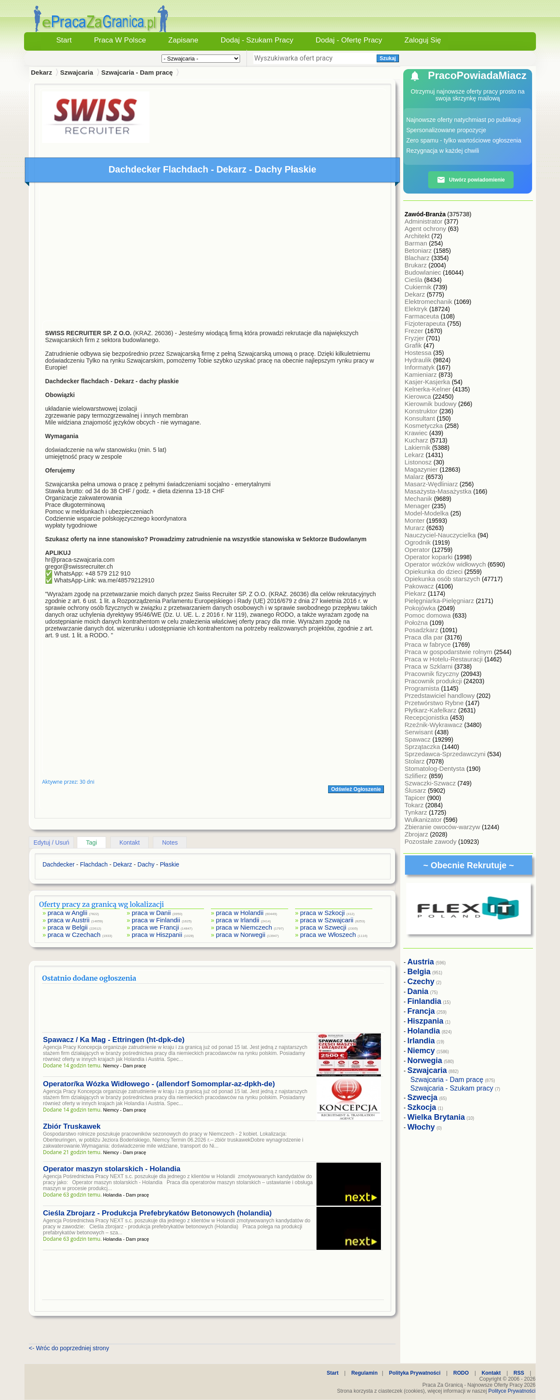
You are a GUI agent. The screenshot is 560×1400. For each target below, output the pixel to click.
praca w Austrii (69, 920)
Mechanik (419, 498)
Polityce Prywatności (512, 1391)
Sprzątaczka (423, 746)
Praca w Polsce (120, 40)
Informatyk (420, 367)
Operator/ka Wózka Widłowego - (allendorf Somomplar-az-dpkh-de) (159, 1084)
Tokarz (415, 805)
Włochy (421, 1127)
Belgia (419, 971)
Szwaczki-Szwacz (431, 783)
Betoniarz (419, 250)
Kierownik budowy (431, 403)
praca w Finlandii (156, 920)
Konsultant (421, 418)
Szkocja (422, 1107)
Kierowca (419, 396)
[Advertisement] (213, 254)
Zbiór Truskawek (71, 1126)
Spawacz (418, 739)
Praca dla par (424, 637)
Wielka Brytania (436, 1117)
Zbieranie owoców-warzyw (443, 826)
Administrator (424, 221)
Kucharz (417, 440)
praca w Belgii (68, 927)
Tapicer (416, 797)
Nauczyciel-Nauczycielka (441, 535)
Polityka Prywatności (415, 1373)
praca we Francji (155, 927)
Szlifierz (417, 775)
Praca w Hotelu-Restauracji (444, 659)
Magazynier (422, 469)
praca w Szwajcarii (326, 920)
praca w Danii (151, 912)
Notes (170, 842)
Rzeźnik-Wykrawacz (434, 724)
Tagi (91, 842)
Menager (418, 505)
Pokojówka (421, 608)
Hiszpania (426, 1021)
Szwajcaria (76, 72)
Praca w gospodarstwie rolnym (449, 651)
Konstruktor (422, 411)
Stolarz (415, 761)
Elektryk (417, 308)
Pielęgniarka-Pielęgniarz (440, 600)
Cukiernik (419, 287)
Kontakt (129, 842)
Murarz (415, 527)
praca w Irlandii (237, 920)
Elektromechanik (429, 301)
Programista (423, 688)
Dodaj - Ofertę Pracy (349, 40)
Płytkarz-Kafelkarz (431, 710)
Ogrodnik (418, 542)
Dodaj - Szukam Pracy (257, 40)
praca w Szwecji (323, 927)
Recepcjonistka (427, 717)
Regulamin (364, 1373)
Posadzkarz (422, 629)
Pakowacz (420, 586)
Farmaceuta (423, 316)
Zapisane (183, 40)
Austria (421, 962)
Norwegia (425, 1060)
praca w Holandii (240, 912)
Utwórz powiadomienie (471, 180)
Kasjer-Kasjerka (428, 381)
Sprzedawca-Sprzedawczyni (446, 754)
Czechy (421, 981)
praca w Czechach (74, 934)
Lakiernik (418, 447)
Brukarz (417, 265)
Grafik (414, 345)
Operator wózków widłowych (446, 564)
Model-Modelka (427, 513)
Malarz (415, 476)
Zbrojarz (417, 834)
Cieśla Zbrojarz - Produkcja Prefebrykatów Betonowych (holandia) (157, 1213)
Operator (418, 549)
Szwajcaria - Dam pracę (137, 72)
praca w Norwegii (240, 934)
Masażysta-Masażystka (439, 491)
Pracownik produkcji (434, 681)
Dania (418, 991)
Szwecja (423, 1097)
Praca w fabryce (429, 644)
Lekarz (415, 454)
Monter (415, 520)
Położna (417, 622)
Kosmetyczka (424, 425)
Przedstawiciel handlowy (441, 695)
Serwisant (420, 732)
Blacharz (418, 257)
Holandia (424, 1031)
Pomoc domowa (429, 615)
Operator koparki (429, 557)
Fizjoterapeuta (426, 323)
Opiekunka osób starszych (443, 578)
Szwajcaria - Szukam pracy (452, 1088)
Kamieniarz (421, 374)
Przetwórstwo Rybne (435, 702)
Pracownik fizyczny (433, 673)
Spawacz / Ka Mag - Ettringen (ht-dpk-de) (114, 1040)
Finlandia (424, 1001)
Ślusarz (416, 790)
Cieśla (414, 279)
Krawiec (417, 432)
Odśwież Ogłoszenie (356, 789)
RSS (519, 1373)
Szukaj (388, 58)
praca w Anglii (68, 912)
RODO (461, 1373)
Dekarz (416, 294)
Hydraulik (419, 360)
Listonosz (419, 462)
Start (64, 40)
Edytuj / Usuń (51, 842)
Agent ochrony (426, 228)
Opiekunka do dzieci (434, 571)
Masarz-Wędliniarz (432, 484)
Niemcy (421, 1050)
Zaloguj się (423, 40)
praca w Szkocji (322, 912)
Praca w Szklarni (429, 666)
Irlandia (421, 1040)
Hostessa (419, 352)
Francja (421, 1011)
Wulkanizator (424, 819)
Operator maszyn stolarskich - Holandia (111, 1169)
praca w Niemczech (244, 927)
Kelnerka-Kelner (429, 389)
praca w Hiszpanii (157, 934)
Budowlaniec (424, 272)
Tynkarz (417, 812)
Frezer (415, 330)
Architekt (418, 235)
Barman (417, 243)
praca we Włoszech (328, 934)
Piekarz (416, 593)
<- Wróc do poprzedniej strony (69, 1348)
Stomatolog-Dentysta (435, 768)
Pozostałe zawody (431, 841)
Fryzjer (415, 338)
